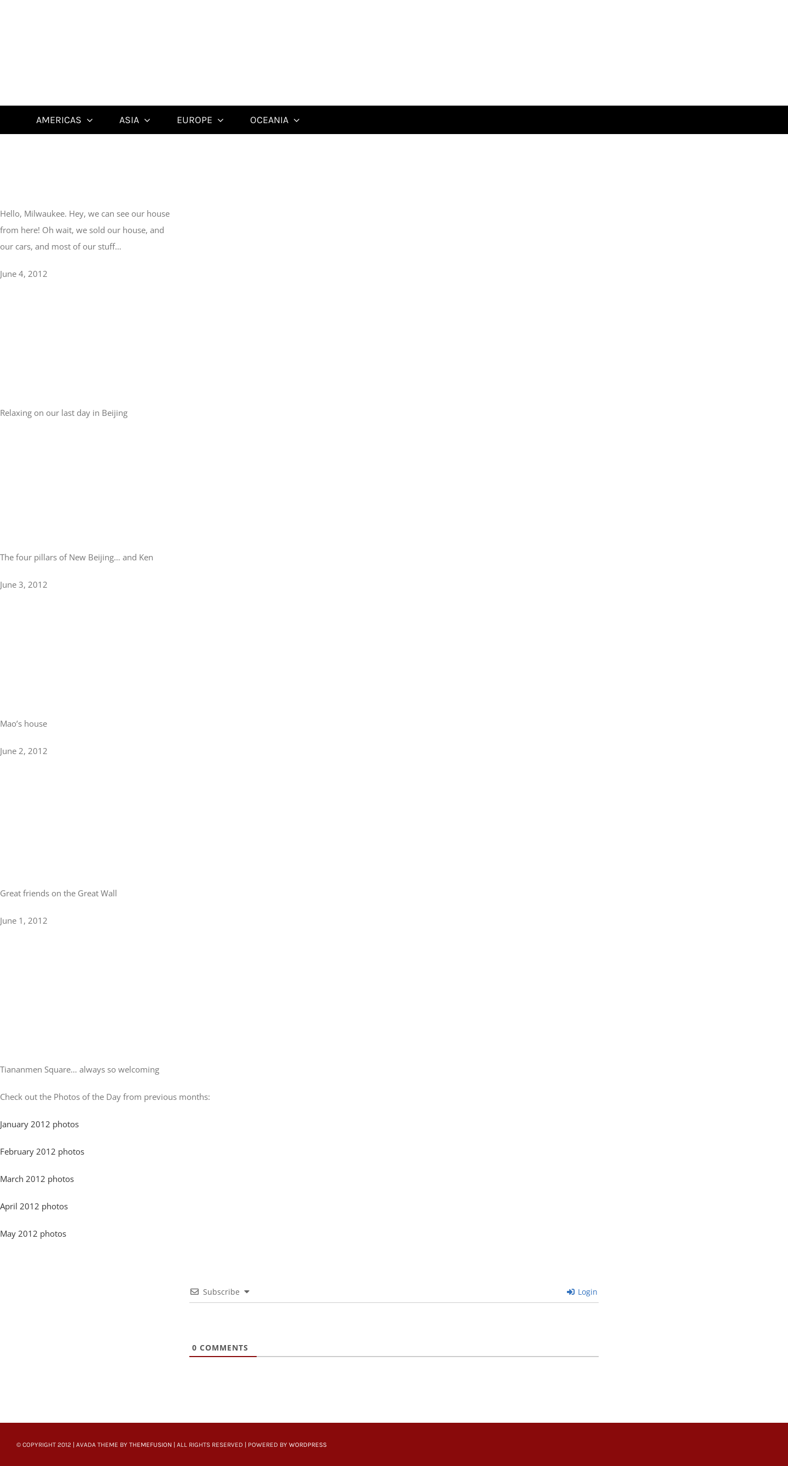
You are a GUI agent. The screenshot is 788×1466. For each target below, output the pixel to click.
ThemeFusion (150, 1444)
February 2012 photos (42, 1151)
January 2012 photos (39, 1124)
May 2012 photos (33, 1233)
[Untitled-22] (91, 6)
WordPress (308, 1444)
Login (582, 1292)
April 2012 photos (35, 1206)
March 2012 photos (37, 1178)
